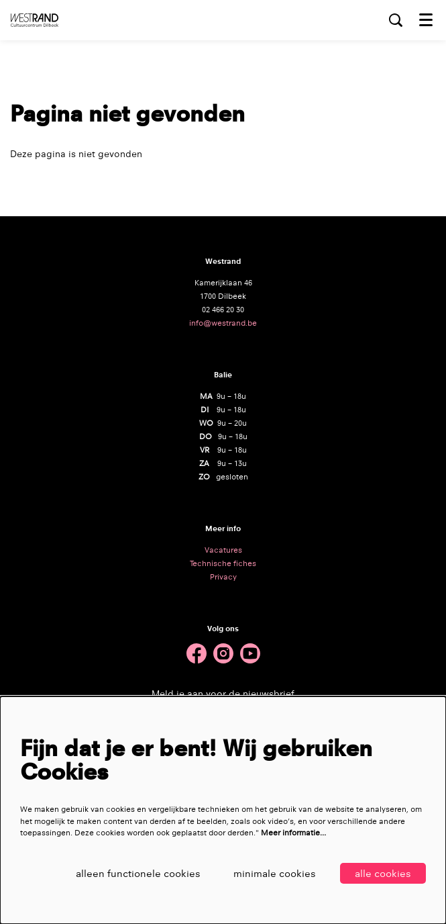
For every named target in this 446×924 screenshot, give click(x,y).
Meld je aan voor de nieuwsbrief (223, 693)
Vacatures (223, 550)
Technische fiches (223, 563)
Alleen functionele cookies (138, 873)
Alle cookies (383, 873)
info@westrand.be (223, 323)
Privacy (223, 577)
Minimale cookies (274, 873)
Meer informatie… (293, 832)
